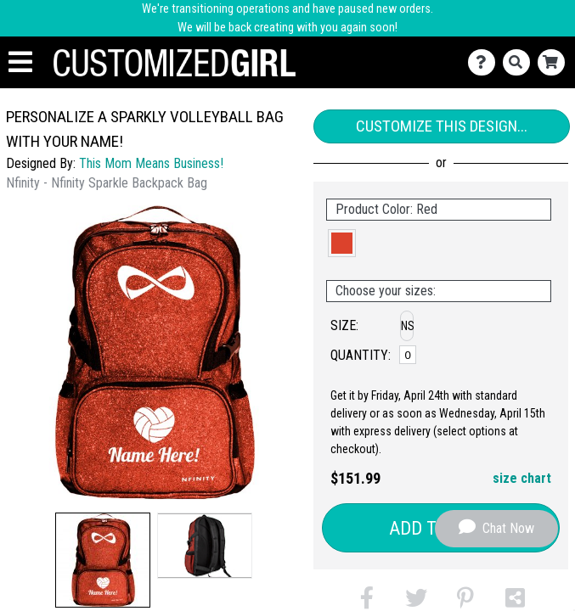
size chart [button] (522, 478)
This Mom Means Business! (151, 163)
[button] (102, 560)
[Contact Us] (485, 62)
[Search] (520, 62)
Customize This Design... (441, 126)
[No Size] (407, 354)
